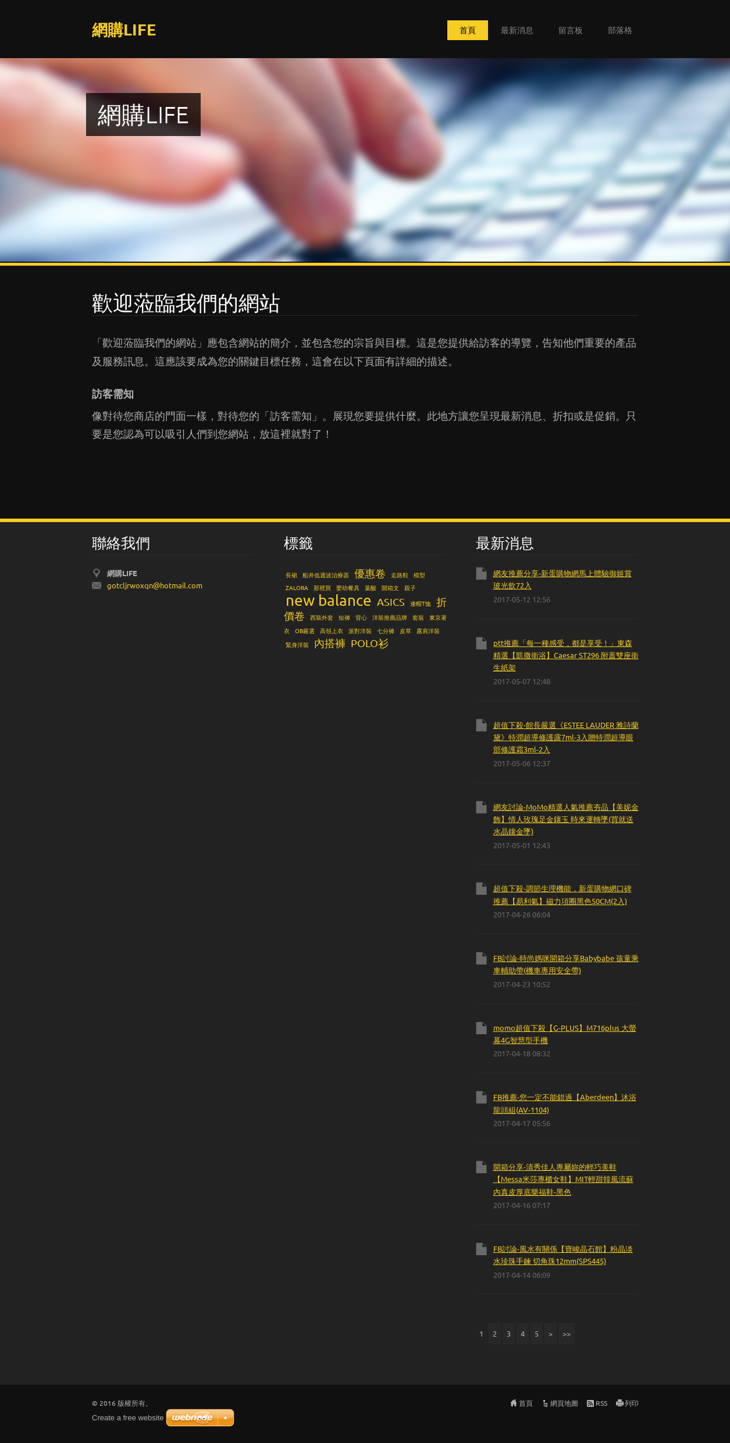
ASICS (391, 601)
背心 (361, 617)
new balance (329, 600)
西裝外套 (321, 617)
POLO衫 (370, 643)
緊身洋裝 (297, 644)
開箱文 (390, 587)
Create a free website (128, 1417)
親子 (410, 587)
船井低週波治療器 (325, 574)
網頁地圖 (564, 1403)
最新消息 (517, 29)
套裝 (418, 617)
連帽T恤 (420, 603)
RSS (601, 1403)
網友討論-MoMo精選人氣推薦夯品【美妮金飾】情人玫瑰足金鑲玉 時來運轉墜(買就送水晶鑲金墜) (566, 819)
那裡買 (322, 587)
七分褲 (385, 630)
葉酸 (370, 587)
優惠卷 (370, 573)
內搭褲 (330, 643)
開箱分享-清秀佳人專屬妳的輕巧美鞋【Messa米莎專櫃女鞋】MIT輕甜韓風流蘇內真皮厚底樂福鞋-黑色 (563, 1179)
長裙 (291, 574)
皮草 (405, 630)
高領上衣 (331, 630)
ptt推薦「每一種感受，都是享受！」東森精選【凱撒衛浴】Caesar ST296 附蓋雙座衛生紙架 (566, 655)
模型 (419, 574)
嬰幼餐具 (347, 587)
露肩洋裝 (428, 630)
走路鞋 (399, 574)
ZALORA (297, 587)
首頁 (468, 29)
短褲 (344, 617)
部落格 (620, 29)
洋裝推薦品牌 (389, 617)
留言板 (570, 29)
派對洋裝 (360, 630)
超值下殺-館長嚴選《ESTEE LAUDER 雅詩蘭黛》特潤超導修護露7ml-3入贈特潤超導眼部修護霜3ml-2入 (566, 737)
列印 (632, 1403)
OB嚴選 (305, 630)
